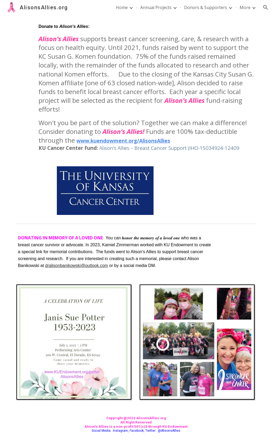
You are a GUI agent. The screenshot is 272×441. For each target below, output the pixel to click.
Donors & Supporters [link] (205, 7)
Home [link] (122, 7)
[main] (146, 87)
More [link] (245, 7)
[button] (265, 7)
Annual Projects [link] (156, 7)
